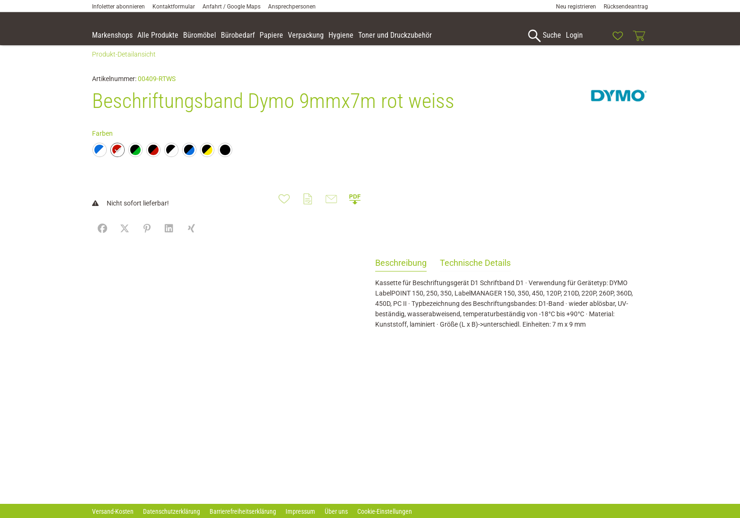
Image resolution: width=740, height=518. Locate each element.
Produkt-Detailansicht (124, 64)
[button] (728, 37)
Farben (102, 144)
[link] (596, 35)
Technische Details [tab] (475, 273)
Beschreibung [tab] (401, 273)
